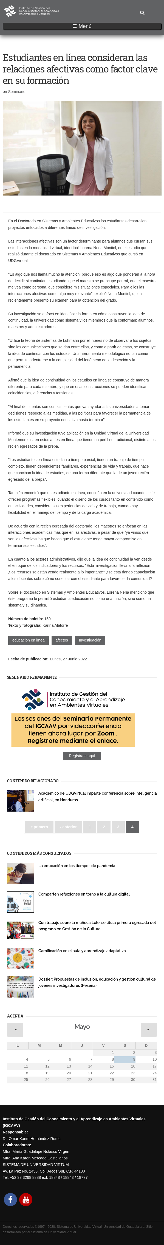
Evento (43, 806)
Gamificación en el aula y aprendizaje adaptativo (82, 951)
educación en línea (28, 640)
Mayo (82, 1027)
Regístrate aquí (82, 756)
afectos (62, 640)
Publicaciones (49, 872)
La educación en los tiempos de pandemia (76, 866)
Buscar (142, 13)
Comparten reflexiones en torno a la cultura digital (84, 894)
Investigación (90, 640)
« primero (39, 827)
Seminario (16, 91)
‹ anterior (68, 827)
